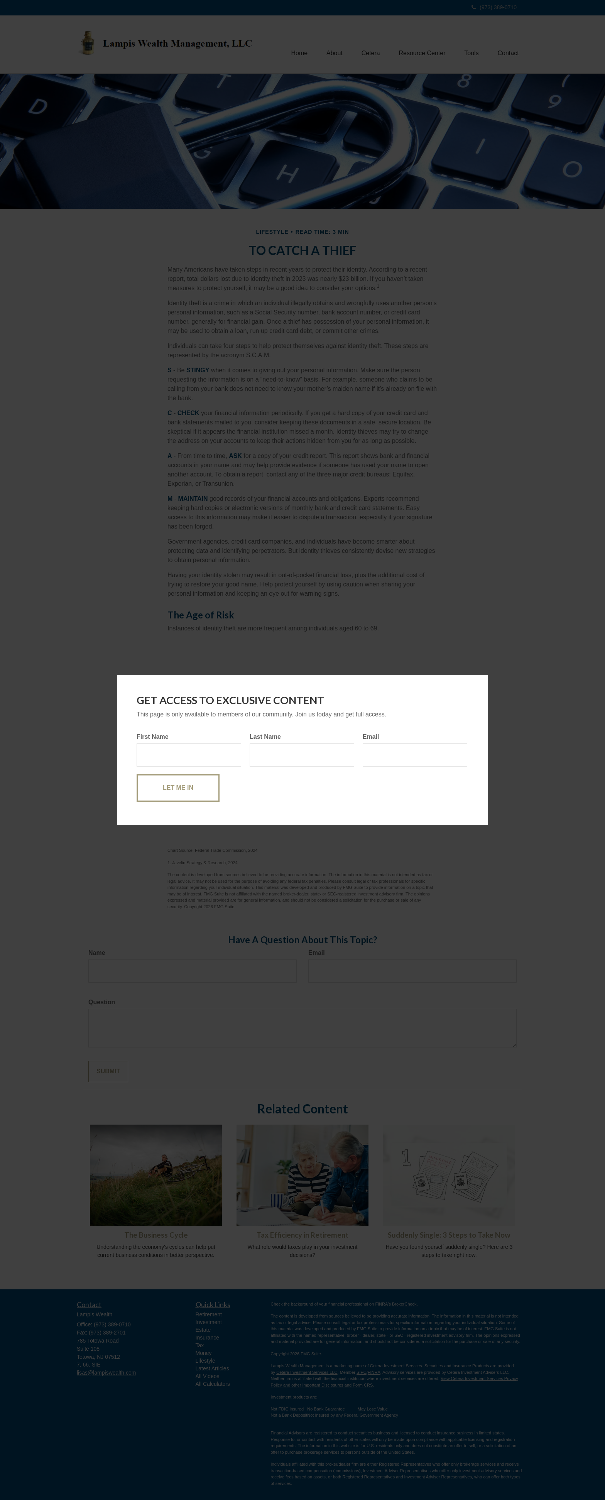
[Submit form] (178, 788)
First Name (153, 736)
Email (371, 736)
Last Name (265, 736)
